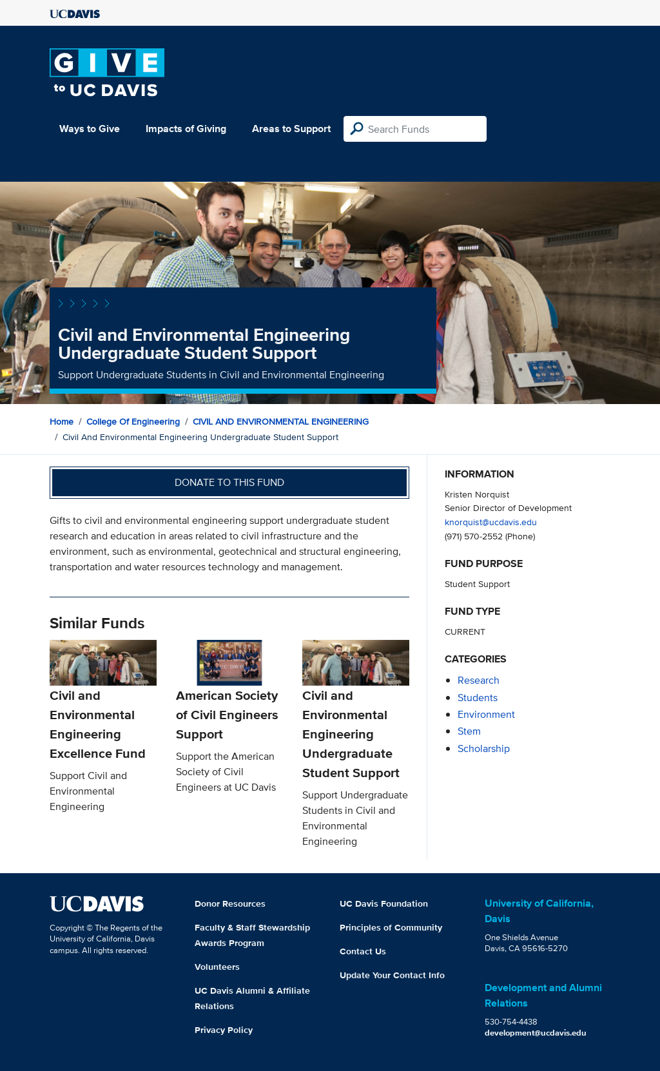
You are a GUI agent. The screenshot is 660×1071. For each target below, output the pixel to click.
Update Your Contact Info (392, 975)
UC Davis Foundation (384, 903)
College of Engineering (133, 421)
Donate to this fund (229, 482)
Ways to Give (89, 128)
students (478, 697)
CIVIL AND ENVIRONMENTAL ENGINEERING (281, 421)
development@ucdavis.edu (536, 1033)
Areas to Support (291, 128)
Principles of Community (391, 927)
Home (61, 421)
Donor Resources (230, 903)
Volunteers (217, 966)
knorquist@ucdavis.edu (491, 521)
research (479, 680)
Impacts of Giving (186, 128)
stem (469, 731)
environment (486, 714)
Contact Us (363, 951)
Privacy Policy (224, 1029)
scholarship (484, 748)
